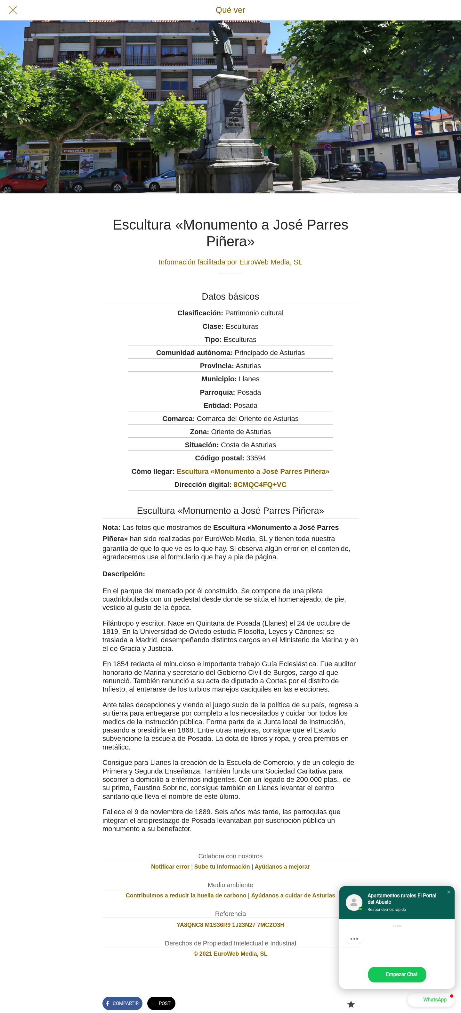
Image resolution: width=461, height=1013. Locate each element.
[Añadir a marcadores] (351, 1004)
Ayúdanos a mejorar (282, 866)
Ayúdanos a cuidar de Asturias (293, 895)
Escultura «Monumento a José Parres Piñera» (252, 471)
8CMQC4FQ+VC (260, 485)
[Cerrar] (13, 10)
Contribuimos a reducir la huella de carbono (186, 895)
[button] (449, 892)
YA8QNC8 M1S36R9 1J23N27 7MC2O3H (231, 925)
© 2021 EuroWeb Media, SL (231, 954)
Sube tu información (222, 866)
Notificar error (170, 866)
